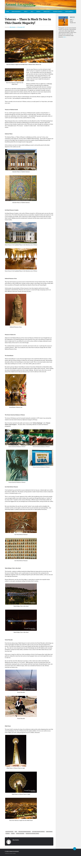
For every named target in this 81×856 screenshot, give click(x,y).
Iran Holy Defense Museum (25, 831)
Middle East (47, 11)
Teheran (7, 833)
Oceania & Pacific (57, 11)
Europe (38, 11)
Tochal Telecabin (20, 833)
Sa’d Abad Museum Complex (38, 831)
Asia (32, 11)
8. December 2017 (21, 27)
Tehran (13, 833)
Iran (16, 831)
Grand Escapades (14, 851)
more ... (65, 37)
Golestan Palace (9, 831)
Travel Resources (16, 11)
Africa (25, 11)
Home (7, 11)
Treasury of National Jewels (32, 833)
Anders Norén (12, 853)
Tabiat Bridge (49, 831)
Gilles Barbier (13, 27)
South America (69, 11)
